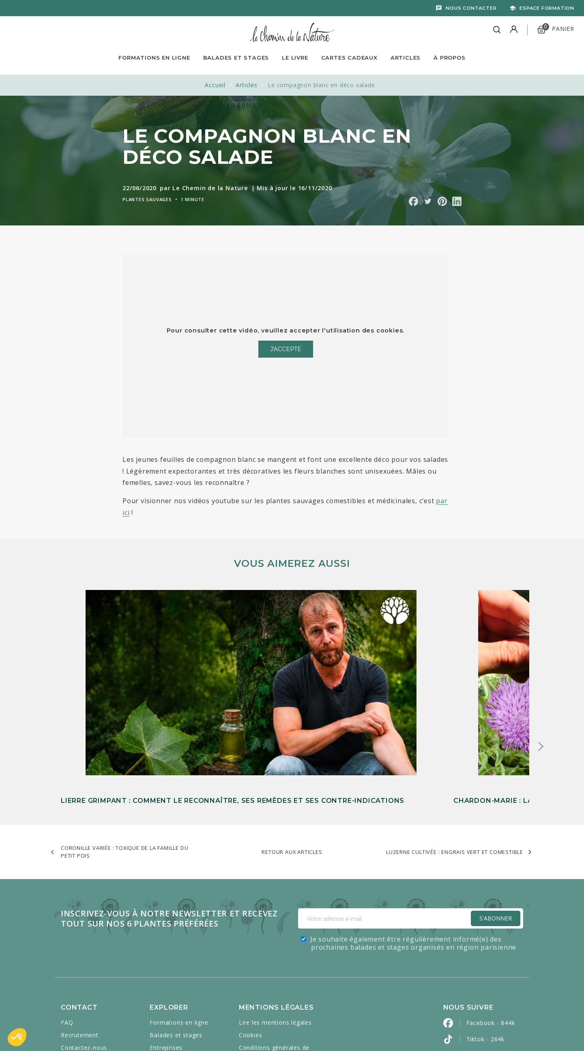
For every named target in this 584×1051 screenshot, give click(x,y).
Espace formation (547, 8)
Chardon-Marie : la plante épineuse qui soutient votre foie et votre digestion (288, 679)
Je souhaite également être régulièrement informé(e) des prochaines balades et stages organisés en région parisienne (413, 831)
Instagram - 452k (491, 960)
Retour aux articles (292, 740)
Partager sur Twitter (427, 201)
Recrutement (80, 923)
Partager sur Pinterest (442, 201)
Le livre (295, 57)
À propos (449, 57)
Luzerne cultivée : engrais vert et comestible (454, 740)
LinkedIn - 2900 (488, 992)
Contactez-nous (84, 936)
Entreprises (166, 936)
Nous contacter (471, 8)
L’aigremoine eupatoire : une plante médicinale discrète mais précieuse (445, 591)
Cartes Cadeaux (349, 57)
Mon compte (79, 948)
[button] (17, 1037)
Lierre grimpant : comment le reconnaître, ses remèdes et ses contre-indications (128, 679)
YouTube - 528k (489, 944)
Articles (406, 57)
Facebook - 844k (490, 911)
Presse (71, 961)
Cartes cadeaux (172, 948)
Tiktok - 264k (485, 927)
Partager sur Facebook (413, 201)
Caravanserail (250, 1027)
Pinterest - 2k (486, 976)
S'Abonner (495, 807)
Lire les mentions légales (275, 911)
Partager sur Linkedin (457, 201)
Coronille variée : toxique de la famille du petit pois (124, 739)
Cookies (250, 923)
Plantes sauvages (147, 199)
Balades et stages (176, 923)
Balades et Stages (236, 57)
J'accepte (285, 349)
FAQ (67, 911)
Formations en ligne (154, 57)
